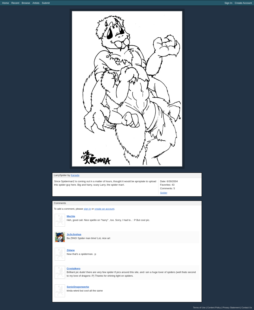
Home (5, 3)
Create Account (243, 3)
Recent (15, 3)
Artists (36, 3)
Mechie (71, 216)
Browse (26, 3)
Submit (46, 3)
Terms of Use (199, 307)
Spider (163, 192)
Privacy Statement (231, 307)
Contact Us (246, 307)
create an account (104, 208)
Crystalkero (74, 268)
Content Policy (214, 307)
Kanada (75, 175)
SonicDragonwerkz (78, 286)
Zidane (71, 250)
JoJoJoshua (74, 234)
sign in (87, 208)
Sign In (228, 3)
